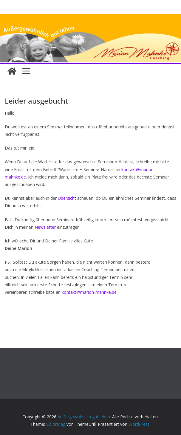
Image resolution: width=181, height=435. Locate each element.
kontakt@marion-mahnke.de (89, 292)
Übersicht (67, 198)
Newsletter (45, 227)
